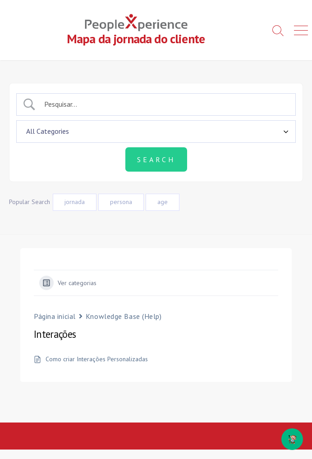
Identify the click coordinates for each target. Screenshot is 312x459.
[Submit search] (156, 159)
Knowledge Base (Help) (124, 316)
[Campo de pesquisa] (164, 104)
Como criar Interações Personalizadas (97, 359)
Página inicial (55, 316)
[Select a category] (156, 131)
